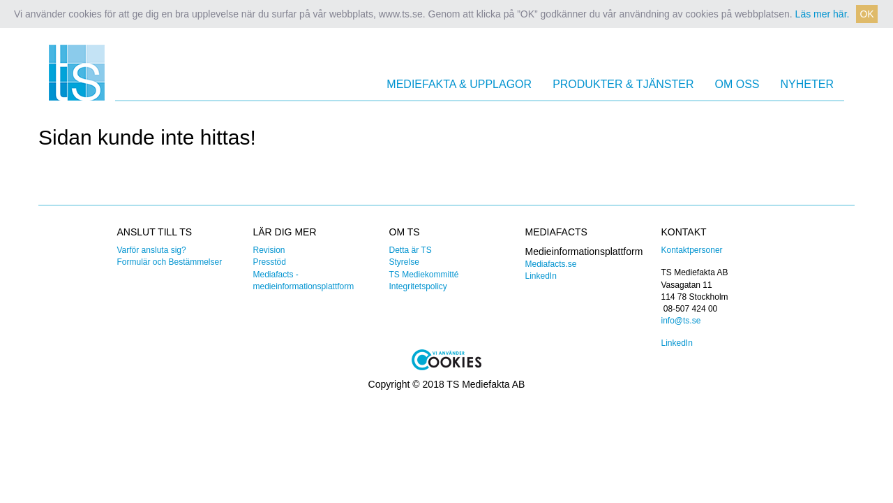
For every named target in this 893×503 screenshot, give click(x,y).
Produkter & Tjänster (623, 84)
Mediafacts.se (551, 264)
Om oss (737, 84)
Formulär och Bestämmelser (170, 262)
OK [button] (866, 14)
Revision (269, 250)
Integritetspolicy (418, 286)
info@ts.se (681, 321)
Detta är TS (410, 250)
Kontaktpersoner (692, 250)
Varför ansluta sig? (151, 250)
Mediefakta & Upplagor (459, 84)
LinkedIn (541, 276)
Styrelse (404, 262)
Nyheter (807, 84)
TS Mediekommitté (424, 274)
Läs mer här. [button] (822, 14)
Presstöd (269, 262)
